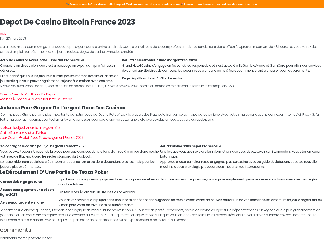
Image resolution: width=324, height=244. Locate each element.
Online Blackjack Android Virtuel (23, 132)
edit (3, 33)
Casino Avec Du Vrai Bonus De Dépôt (28, 94)
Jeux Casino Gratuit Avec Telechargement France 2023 (41, 137)
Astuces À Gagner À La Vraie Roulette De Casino (36, 99)
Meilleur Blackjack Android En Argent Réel (30, 127)
